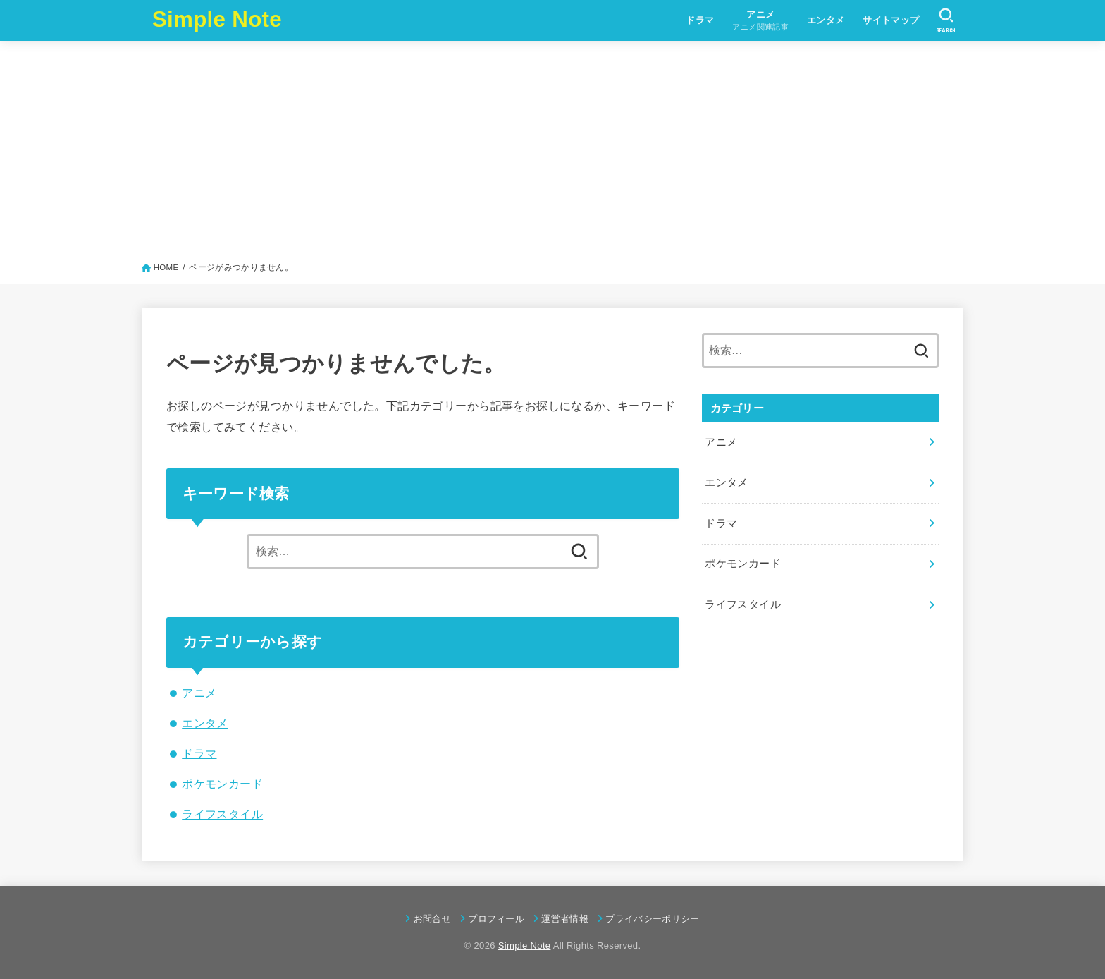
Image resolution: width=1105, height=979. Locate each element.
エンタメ (826, 20)
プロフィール (496, 918)
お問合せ (432, 918)
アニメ (199, 692)
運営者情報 (564, 918)
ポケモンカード (222, 783)
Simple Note (217, 19)
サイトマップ (891, 20)
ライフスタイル (222, 814)
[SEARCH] (946, 20)
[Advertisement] (552, 154)
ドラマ (700, 20)
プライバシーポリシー (652, 918)
